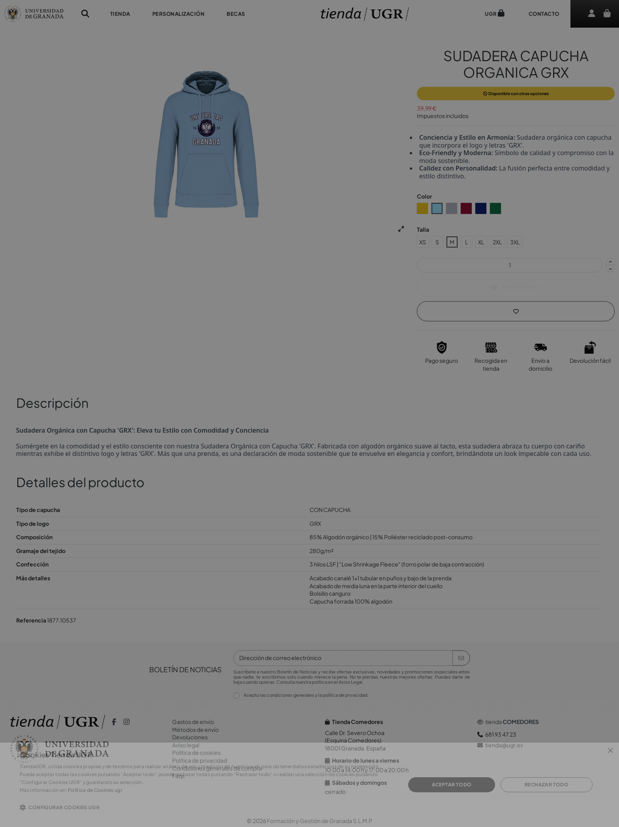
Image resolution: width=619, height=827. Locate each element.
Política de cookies (196, 752)
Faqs (178, 775)
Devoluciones (190, 737)
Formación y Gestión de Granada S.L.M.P (319, 820)
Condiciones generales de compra (217, 768)
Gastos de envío (193, 721)
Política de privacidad (199, 760)
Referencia (31, 620)
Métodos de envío (195, 729)
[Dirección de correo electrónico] (343, 658)
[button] (120, 14)
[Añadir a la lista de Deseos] (516, 311)
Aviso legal (185, 744)
